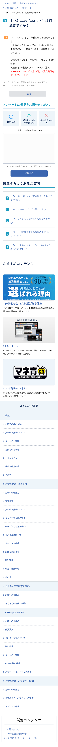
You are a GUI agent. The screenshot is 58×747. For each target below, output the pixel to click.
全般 (7, 415)
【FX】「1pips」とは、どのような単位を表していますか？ (31, 247)
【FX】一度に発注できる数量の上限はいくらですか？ (31, 234)
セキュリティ (11, 458)
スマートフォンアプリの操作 (18, 672)
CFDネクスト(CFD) (14, 612)
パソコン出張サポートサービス (21, 738)
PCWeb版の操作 (12, 663)
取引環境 (9, 560)
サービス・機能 (12, 441)
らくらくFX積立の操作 (15, 603)
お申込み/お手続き (13, 424)
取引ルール (26, 8)
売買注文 (9, 501)
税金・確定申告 (12, 466)
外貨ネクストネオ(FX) (29, 3)
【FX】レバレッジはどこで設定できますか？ (30, 221)
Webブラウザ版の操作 (15, 526)
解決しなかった (46, 121)
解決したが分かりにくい (29, 121)
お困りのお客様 (12, 449)
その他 (8, 475)
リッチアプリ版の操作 (15, 518)
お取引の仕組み (11, 8)
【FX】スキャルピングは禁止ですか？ (29, 209)
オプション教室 (12, 706)
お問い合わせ (12, 729)
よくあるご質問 (9, 3)
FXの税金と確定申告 (16, 733)
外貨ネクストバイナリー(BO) (19, 681)
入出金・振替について (15, 432)
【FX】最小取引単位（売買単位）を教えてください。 (31, 198)
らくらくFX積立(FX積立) (17, 586)
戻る (29, 93)
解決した (11, 121)
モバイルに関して (13, 535)
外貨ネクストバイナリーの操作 (19, 698)
